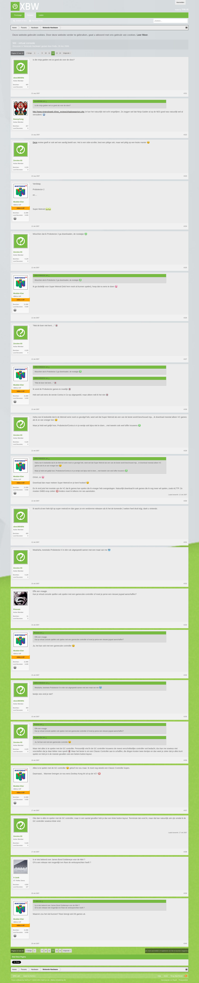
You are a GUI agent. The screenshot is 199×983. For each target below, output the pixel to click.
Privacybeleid (183, 980)
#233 (185, 625)
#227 (185, 359)
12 (53, 53)
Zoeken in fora (21, 21)
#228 (185, 409)
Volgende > (67, 53)
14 (60, 53)
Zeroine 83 (17, 160)
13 (57, 53)
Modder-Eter (18, 202)
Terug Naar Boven (176, 976)
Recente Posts (37, 21)
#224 (185, 226)
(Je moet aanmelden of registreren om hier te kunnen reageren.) (166, 951)
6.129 (26, 167)
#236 (185, 760)
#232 (185, 583)
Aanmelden (180, 2)
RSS (186, 976)
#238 (185, 852)
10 (46, 53)
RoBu (54, 46)
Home (166, 976)
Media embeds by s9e (58, 980)
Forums (30, 15)
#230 (185, 501)
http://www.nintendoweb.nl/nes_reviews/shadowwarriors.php (58, 112)
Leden (41, 15)
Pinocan (16, 609)
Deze (35, 142)
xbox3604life (18, 78)
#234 (185, 675)
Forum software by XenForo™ (30, 980)
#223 (185, 176)
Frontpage (18, 15)
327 (27, 126)
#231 (185, 542)
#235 (185, 716)
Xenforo (32, 976)
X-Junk (16, 878)
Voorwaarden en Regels (169, 980)
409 (27, 84)
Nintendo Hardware (32, 46)
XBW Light (16, 976)
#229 (185, 450)
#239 (185, 893)
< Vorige (29, 53)
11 (49, 53)
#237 (185, 810)
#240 (185, 943)
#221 (185, 93)
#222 (185, 135)
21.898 (26, 213)
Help (159, 976)
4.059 (26, 884)
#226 (185, 318)
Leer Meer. (142, 34)
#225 (185, 267)
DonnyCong (18, 119)
